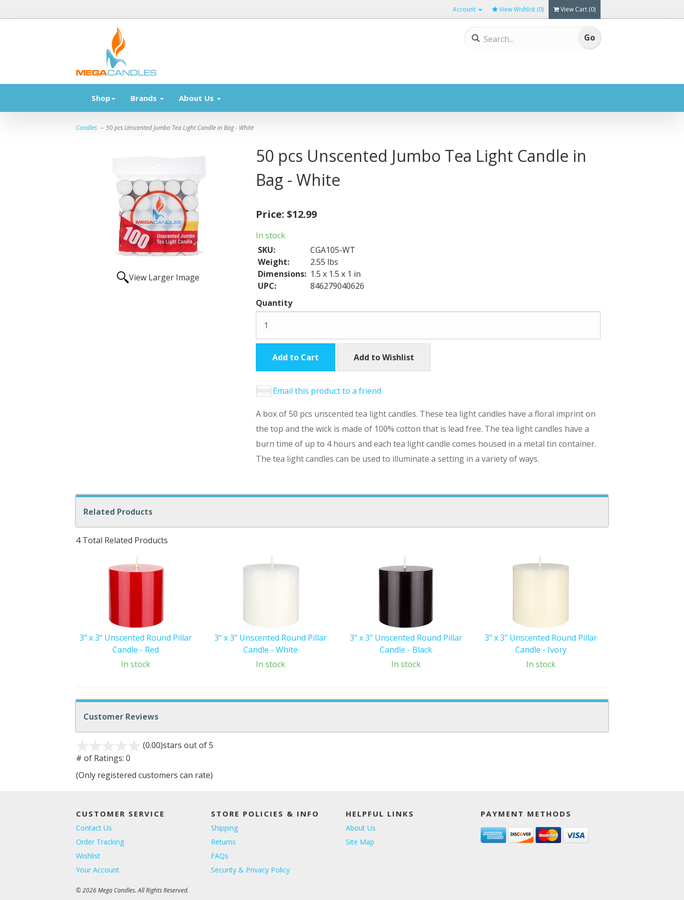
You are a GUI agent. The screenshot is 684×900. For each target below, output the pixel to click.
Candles (86, 127)
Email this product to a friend (327, 390)
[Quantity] (428, 325)
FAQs (219, 856)
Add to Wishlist (384, 357)
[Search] (521, 38)
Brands (147, 98)
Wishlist (88, 856)
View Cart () (575, 9)
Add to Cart (295, 357)
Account (467, 9)
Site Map (360, 842)
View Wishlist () (518, 9)
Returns (223, 842)
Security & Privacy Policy (250, 870)
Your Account (97, 870)
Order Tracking (100, 842)
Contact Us (94, 828)
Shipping (224, 828)
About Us (200, 98)
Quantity (274, 302)
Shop (103, 98)
